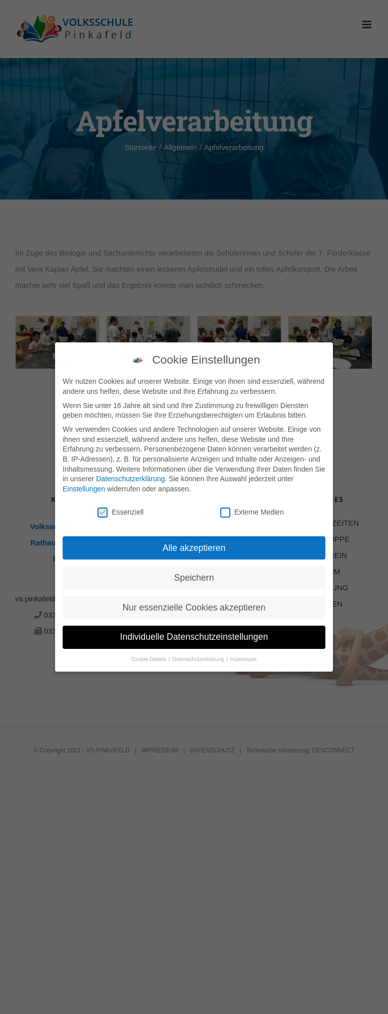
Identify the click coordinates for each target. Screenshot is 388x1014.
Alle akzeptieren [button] (194, 546)
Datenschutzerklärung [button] (198, 657)
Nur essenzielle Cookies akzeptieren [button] (193, 605)
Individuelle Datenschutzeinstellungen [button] (194, 635)
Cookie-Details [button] (149, 657)
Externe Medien (252, 510)
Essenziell (120, 510)
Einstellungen (84, 487)
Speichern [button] (194, 576)
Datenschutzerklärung (130, 477)
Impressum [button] (243, 657)
